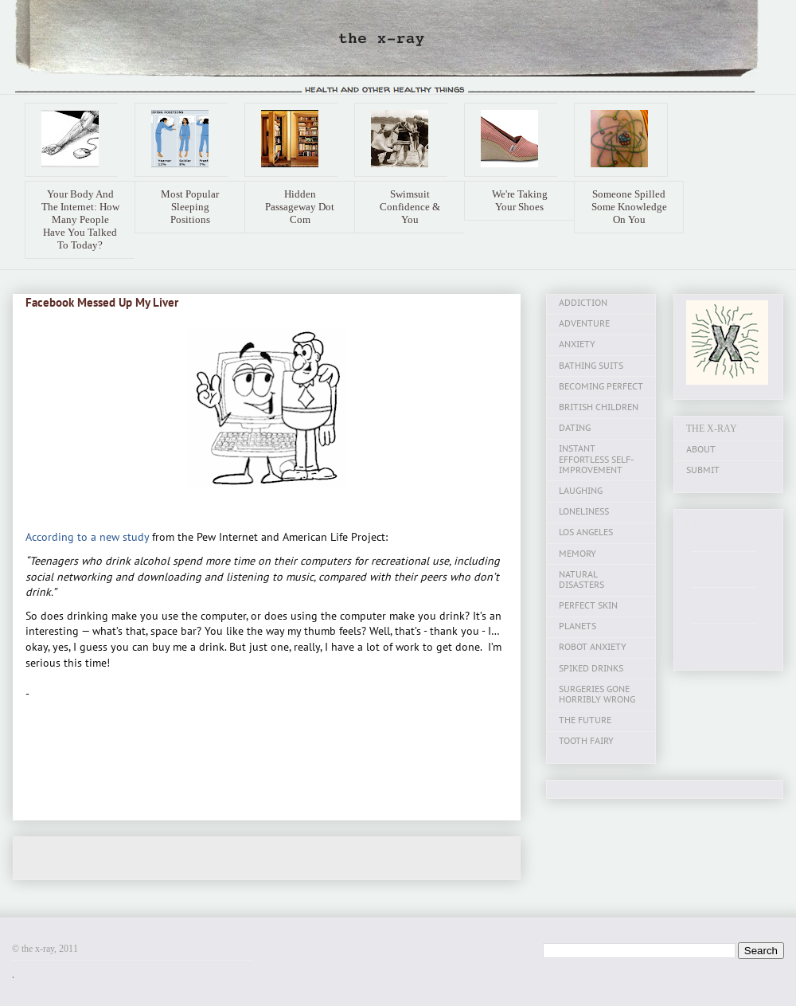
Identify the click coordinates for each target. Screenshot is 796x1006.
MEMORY (577, 553)
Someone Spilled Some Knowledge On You (629, 206)
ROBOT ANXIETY (592, 646)
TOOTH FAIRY (586, 740)
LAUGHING (581, 490)
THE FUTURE (585, 720)
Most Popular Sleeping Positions (190, 206)
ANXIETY (577, 344)
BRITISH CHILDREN (598, 407)
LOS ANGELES (586, 532)
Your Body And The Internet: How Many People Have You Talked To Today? (80, 219)
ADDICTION (583, 302)
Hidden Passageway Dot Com (299, 206)
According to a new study (87, 537)
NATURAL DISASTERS (581, 579)
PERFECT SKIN (588, 605)
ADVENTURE (584, 323)
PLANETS (577, 626)
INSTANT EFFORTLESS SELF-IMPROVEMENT (596, 459)
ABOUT (701, 449)
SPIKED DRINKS (591, 668)
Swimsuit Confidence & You (410, 206)
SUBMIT (703, 470)
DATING (575, 427)
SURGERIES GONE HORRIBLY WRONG (597, 694)
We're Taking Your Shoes (520, 200)
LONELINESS (584, 511)
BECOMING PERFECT (601, 386)
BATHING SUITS (591, 365)
